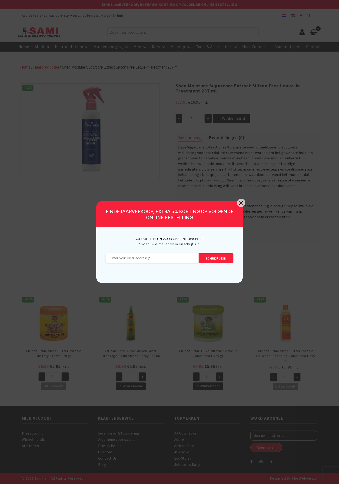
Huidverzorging (108, 47)
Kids (156, 47)
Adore (179, 439)
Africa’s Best (184, 445)
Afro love (181, 452)
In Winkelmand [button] (130, 386)
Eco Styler (182, 458)
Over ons (105, 452)
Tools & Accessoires (214, 47)
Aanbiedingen (287, 47)
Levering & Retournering (118, 433)
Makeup (177, 47)
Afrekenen (30, 445)
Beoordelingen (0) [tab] (226, 138)
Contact (313, 47)
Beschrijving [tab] (190, 138)
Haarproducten (69, 47)
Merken (42, 47)
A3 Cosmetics (185, 433)
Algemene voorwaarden (118, 439)
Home (23, 47)
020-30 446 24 (59, 15)
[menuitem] (283, 16)
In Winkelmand (231, 118)
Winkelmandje (34, 439)
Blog (102, 464)
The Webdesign (304, 478)
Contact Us (107, 458)
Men (137, 47)
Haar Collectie (255, 47)
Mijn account (32, 433)
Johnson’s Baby (187, 464)
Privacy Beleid (110, 445)
